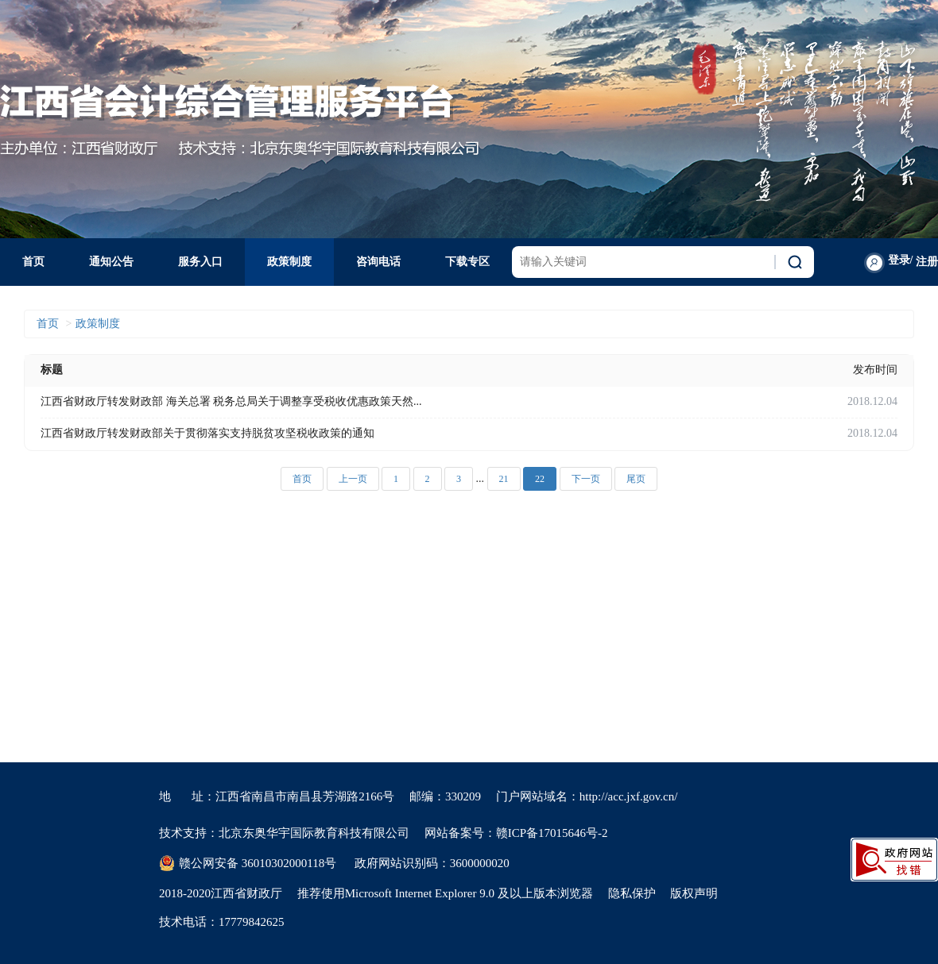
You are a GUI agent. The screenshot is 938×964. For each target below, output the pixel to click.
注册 (927, 262)
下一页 (586, 478)
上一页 (353, 478)
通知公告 (111, 262)
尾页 (635, 478)
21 (504, 478)
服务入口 (200, 262)
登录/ (900, 260)
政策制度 (289, 262)
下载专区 (467, 262)
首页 (33, 262)
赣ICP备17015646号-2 (552, 833)
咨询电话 (378, 262)
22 (540, 478)
